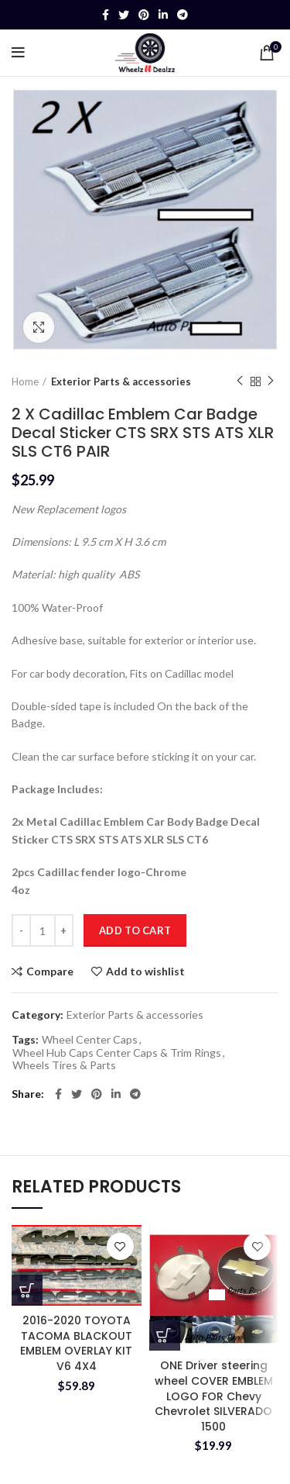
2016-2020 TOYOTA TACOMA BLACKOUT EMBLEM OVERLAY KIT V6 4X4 (76, 1343)
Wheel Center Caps (90, 1040)
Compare (49, 971)
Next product (270, 381)
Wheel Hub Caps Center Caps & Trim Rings (116, 1053)
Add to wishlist (145, 971)
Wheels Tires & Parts (64, 1065)
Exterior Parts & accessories (121, 381)
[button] (27, 1290)
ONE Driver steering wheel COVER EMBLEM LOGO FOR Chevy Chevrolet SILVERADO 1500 (214, 1396)
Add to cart (135, 930)
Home (25, 381)
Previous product (239, 381)
